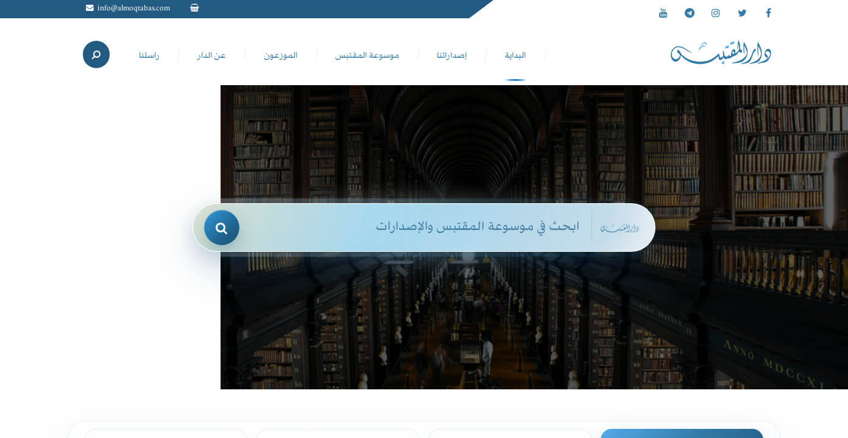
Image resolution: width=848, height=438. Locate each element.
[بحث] (221, 227)
